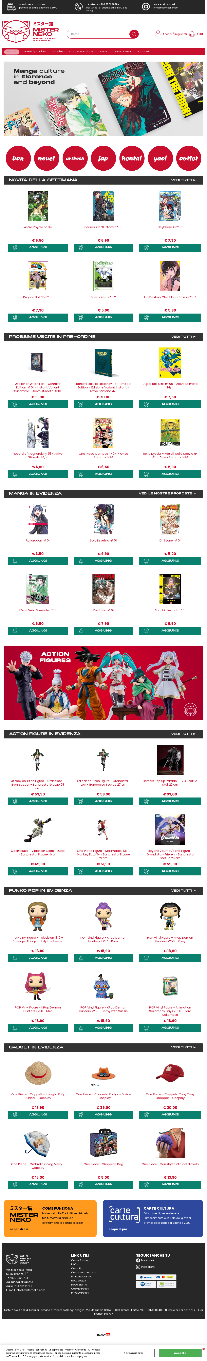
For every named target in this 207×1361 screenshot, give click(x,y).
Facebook (145, 1262)
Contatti (141, 53)
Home (11, 53)
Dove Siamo (120, 53)
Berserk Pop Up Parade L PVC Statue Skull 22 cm (170, 785)
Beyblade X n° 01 (170, 229)
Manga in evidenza (35, 496)
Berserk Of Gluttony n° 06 (103, 229)
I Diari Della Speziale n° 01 (37, 612)
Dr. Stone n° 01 (170, 542)
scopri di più (19, 1231)
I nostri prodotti (34, 53)
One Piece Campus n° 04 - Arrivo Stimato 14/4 (103, 458)
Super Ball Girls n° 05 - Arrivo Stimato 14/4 (170, 388)
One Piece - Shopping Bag (103, 1166)
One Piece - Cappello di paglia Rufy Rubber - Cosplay (37, 1098)
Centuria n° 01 (103, 612)
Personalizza (133, 1353)
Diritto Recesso (81, 1278)
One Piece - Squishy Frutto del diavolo (170, 1166)
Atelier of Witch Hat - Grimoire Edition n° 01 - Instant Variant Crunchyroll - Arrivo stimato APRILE (38, 389)
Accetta (180, 1353)
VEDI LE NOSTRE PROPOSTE (165, 495)
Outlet (57, 53)
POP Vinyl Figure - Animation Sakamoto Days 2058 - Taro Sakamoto (170, 1013)
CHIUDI (203, 1349)
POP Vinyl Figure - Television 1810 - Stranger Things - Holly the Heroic (38, 941)
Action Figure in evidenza (45, 736)
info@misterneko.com (165, 7)
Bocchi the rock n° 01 (170, 612)
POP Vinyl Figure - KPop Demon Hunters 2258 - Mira (38, 1011)
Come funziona (81, 1262)
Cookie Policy (80, 1291)
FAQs (74, 1266)
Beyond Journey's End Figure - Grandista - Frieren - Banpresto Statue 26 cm (170, 856)
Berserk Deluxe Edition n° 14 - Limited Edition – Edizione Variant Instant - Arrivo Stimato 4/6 (103, 389)
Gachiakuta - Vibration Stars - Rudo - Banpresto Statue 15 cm (38, 855)
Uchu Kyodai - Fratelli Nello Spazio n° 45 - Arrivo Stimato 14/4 (170, 458)
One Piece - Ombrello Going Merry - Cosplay (37, 1168)
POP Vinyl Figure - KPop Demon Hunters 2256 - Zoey (170, 941)
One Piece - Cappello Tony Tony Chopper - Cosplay (170, 1098)
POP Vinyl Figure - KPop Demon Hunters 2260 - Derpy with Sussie (103, 1011)
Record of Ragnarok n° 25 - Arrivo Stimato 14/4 (38, 458)
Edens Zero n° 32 (103, 299)
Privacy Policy (80, 1295)
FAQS (102, 53)
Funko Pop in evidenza (40, 893)
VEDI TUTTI (181, 182)
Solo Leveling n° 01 (103, 542)
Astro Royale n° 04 (38, 229)
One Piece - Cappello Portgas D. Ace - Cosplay (103, 1098)
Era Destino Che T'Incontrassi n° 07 (170, 299)
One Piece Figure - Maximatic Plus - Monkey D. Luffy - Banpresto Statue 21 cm (103, 856)
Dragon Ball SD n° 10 (37, 299)
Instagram (145, 1269)
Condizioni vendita (83, 1274)
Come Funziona (80, 53)
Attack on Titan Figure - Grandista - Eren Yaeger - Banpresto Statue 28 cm (38, 786)
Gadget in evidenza (36, 1049)
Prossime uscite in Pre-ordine (52, 339)
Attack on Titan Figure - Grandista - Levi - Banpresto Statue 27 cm (103, 785)
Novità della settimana (43, 183)
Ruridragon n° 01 (38, 542)
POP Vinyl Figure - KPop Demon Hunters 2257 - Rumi (103, 941)
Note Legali (78, 1282)
